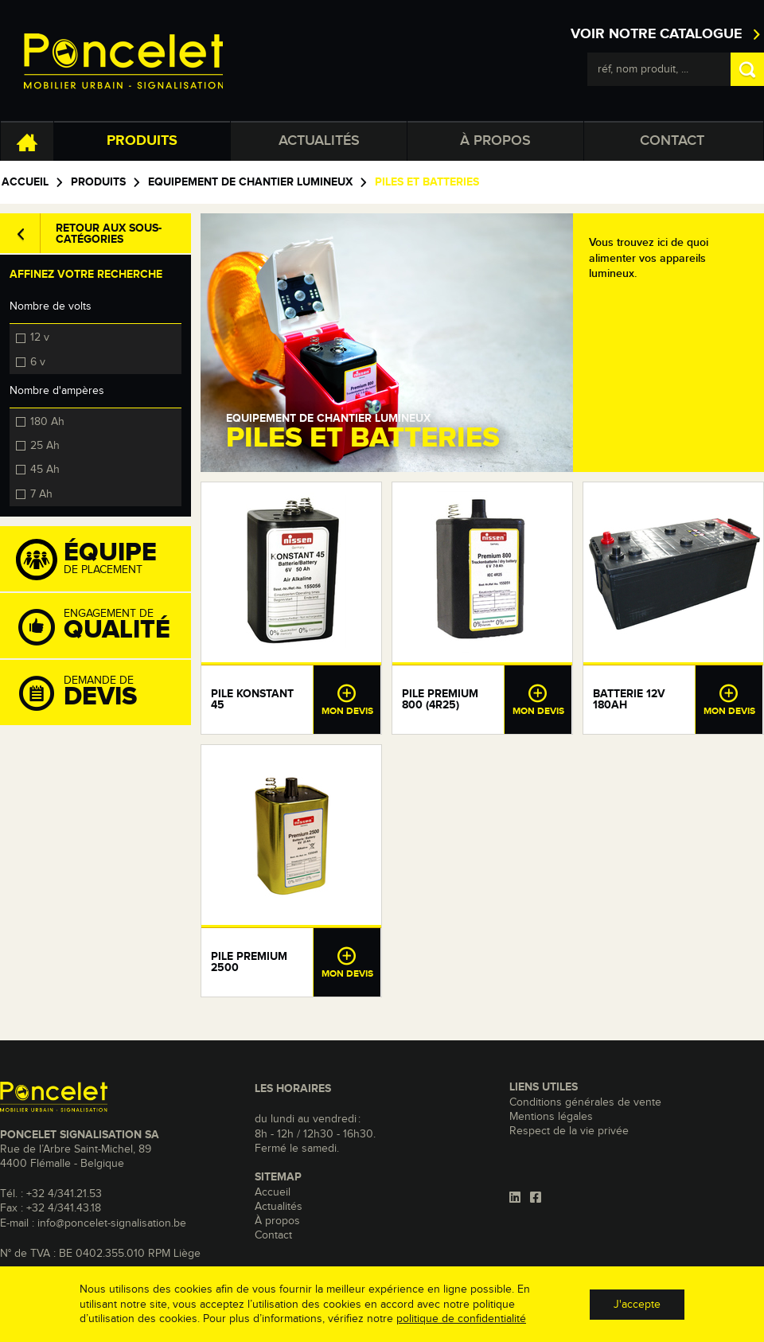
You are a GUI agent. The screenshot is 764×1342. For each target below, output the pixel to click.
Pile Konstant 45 (252, 700)
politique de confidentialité (461, 1318)
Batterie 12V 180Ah (629, 700)
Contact (672, 141)
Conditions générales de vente (585, 1102)
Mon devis (347, 699)
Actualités (319, 141)
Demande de (103, 693)
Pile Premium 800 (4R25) (440, 700)
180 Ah (47, 421)
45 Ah (45, 468)
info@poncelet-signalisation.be (111, 1223)
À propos (495, 141)
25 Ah (45, 445)
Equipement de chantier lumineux (250, 182)
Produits (142, 141)
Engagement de (103, 626)
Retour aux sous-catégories (109, 234)
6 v (37, 361)
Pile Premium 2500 (249, 962)
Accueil (25, 182)
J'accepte (637, 1304)
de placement (103, 559)
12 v (39, 336)
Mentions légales (551, 1116)
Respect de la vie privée (569, 1131)
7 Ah (41, 493)
